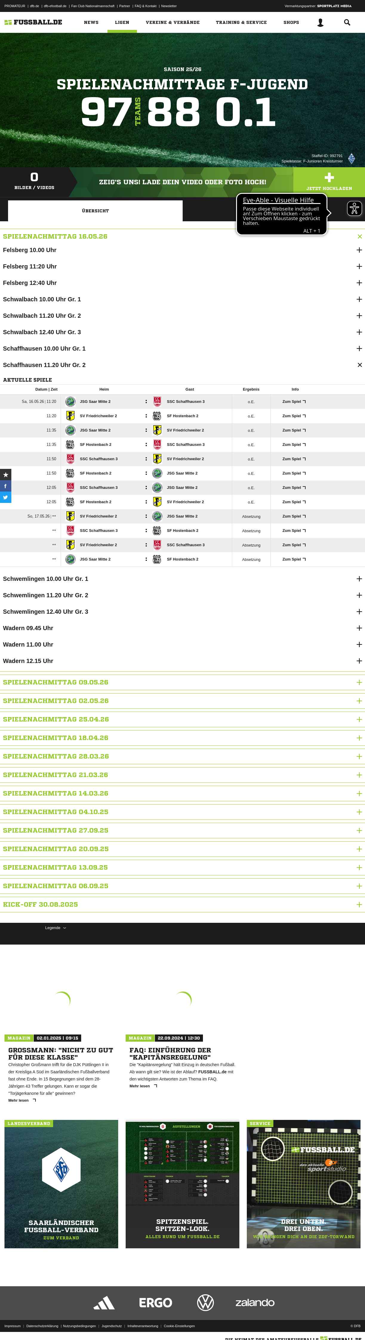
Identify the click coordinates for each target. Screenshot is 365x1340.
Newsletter (169, 6)
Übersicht (95, 211)
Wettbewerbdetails (270, 211)
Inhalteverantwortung (142, 1326)
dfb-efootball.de (55, 6)
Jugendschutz (111, 1326)
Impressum (12, 1326)
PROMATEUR (14, 6)
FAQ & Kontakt (146, 6)
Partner (124, 6)
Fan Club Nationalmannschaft (93, 6)
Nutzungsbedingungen (79, 1326)
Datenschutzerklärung (42, 1326)
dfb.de (34, 6)
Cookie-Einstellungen (179, 1326)
